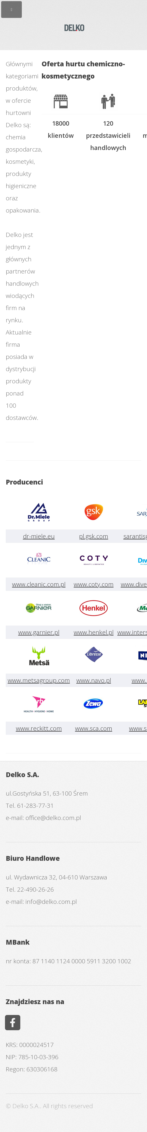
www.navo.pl (93, 680)
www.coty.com (94, 584)
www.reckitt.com (39, 728)
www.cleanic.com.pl (38, 584)
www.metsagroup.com (39, 680)
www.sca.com (93, 728)
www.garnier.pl (38, 632)
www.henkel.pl (94, 632)
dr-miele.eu (39, 536)
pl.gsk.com (93, 536)
